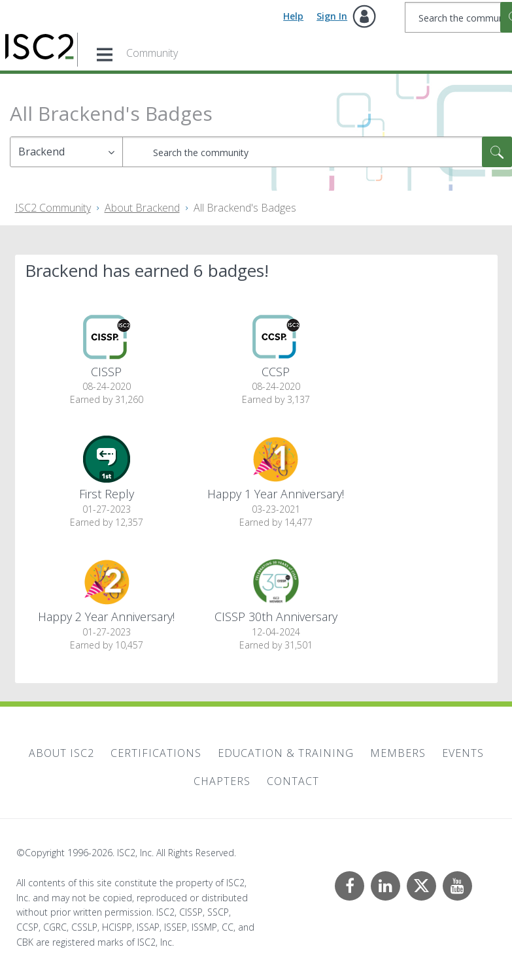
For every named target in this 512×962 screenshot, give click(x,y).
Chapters (222, 781)
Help (293, 16)
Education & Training (286, 753)
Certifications (156, 753)
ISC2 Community (53, 207)
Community (152, 53)
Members (398, 753)
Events (463, 753)
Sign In (331, 16)
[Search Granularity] (66, 152)
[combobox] (317, 151)
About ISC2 (61, 753)
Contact (293, 781)
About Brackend (142, 207)
